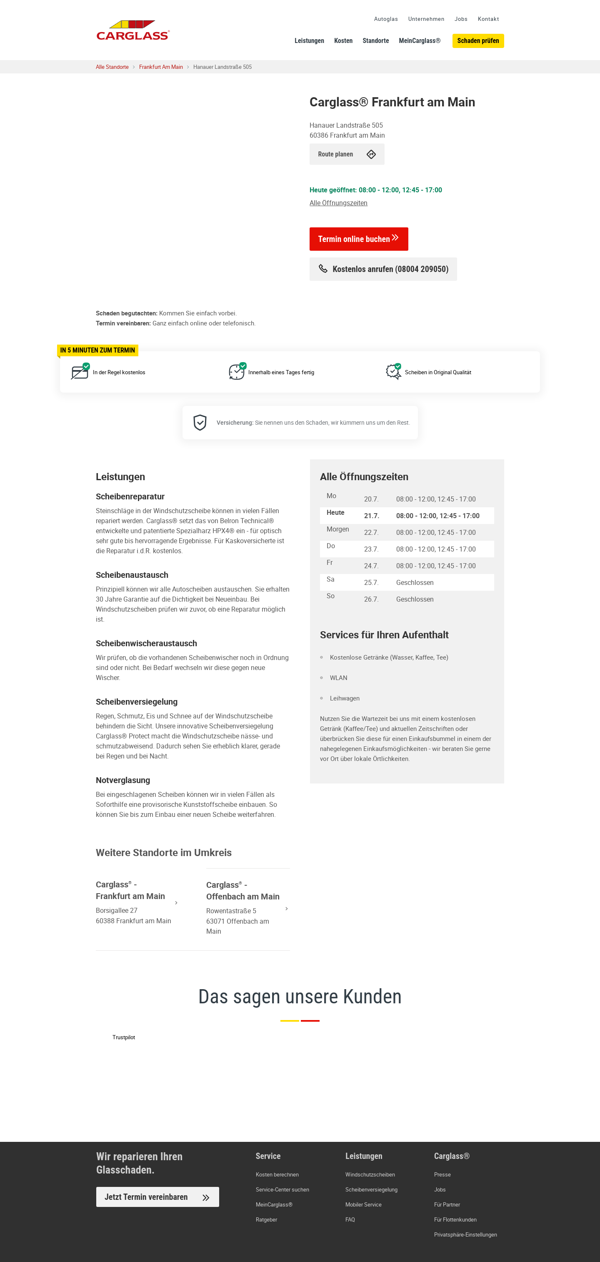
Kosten (343, 41)
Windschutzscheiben (370, 1174)
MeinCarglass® (420, 41)
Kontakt (488, 19)
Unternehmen (426, 19)
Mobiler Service (363, 1204)
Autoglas (386, 19)
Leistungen (309, 41)
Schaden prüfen (478, 41)
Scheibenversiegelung (371, 1189)
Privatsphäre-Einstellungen (465, 1234)
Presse (442, 1174)
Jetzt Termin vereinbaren (158, 1197)
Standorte (375, 41)
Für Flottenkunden (455, 1219)
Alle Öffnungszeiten (339, 202)
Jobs (461, 19)
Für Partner (447, 1204)
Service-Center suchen (282, 1189)
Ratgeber (266, 1219)
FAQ (350, 1219)
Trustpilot (123, 1037)
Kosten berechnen (277, 1174)
